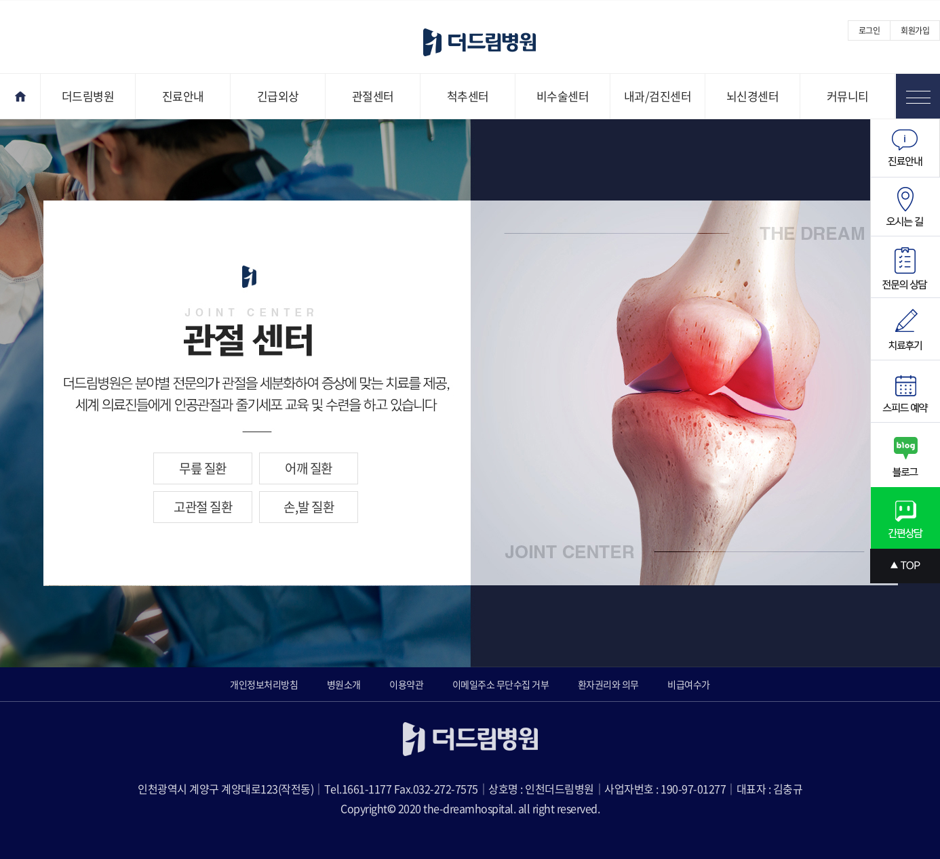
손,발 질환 (308, 506)
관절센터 (373, 95)
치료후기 (905, 329)
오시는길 (905, 206)
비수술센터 (562, 95)
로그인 (869, 30)
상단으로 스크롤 (905, 566)
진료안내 (183, 95)
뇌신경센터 (752, 95)
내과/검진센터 (658, 95)
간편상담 (905, 518)
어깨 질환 (308, 468)
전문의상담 (905, 267)
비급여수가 (688, 684)
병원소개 (344, 684)
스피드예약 (905, 391)
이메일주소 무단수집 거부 (500, 684)
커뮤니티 (848, 95)
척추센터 (468, 95)
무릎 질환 (203, 468)
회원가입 (915, 30)
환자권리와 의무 (608, 684)
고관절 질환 (203, 506)
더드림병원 (88, 95)
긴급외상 (278, 95)
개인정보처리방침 (264, 684)
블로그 (905, 455)
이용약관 (406, 684)
